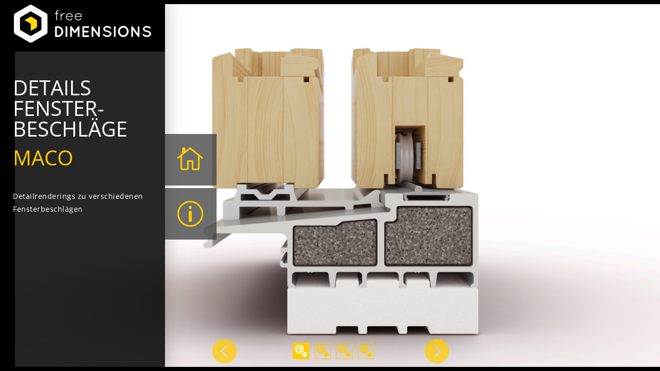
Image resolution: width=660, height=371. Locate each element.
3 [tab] (344, 351)
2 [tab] (323, 351)
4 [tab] (366, 351)
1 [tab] (301, 351)
